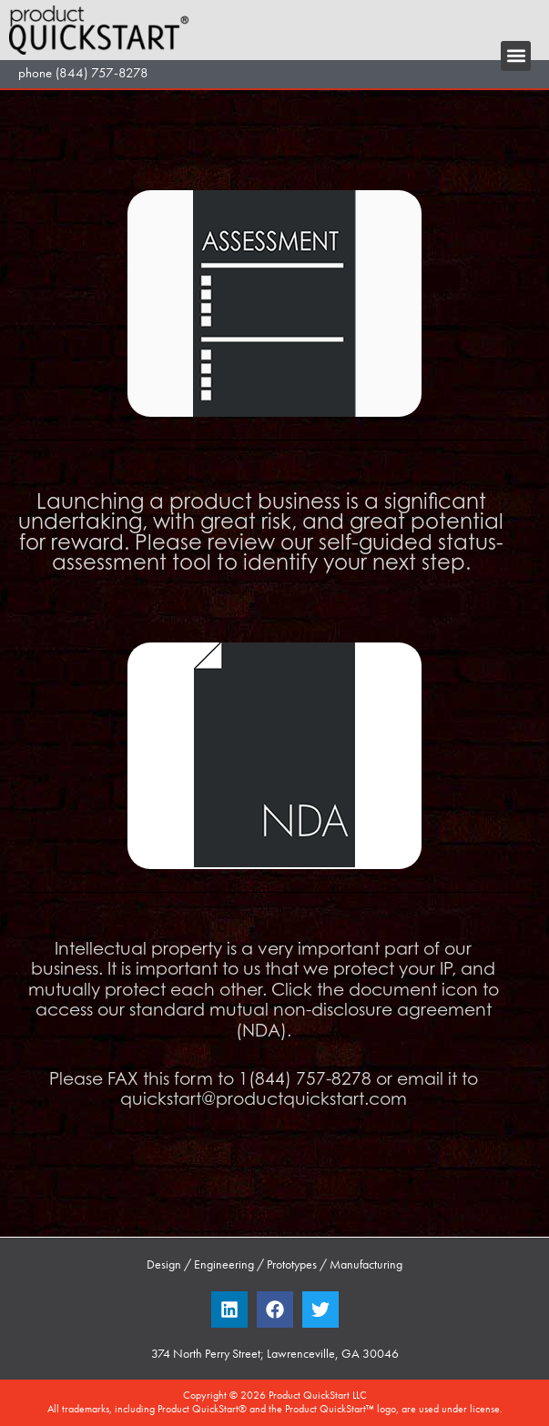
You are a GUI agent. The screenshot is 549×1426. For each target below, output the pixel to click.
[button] (516, 56)
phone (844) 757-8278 (83, 73)
